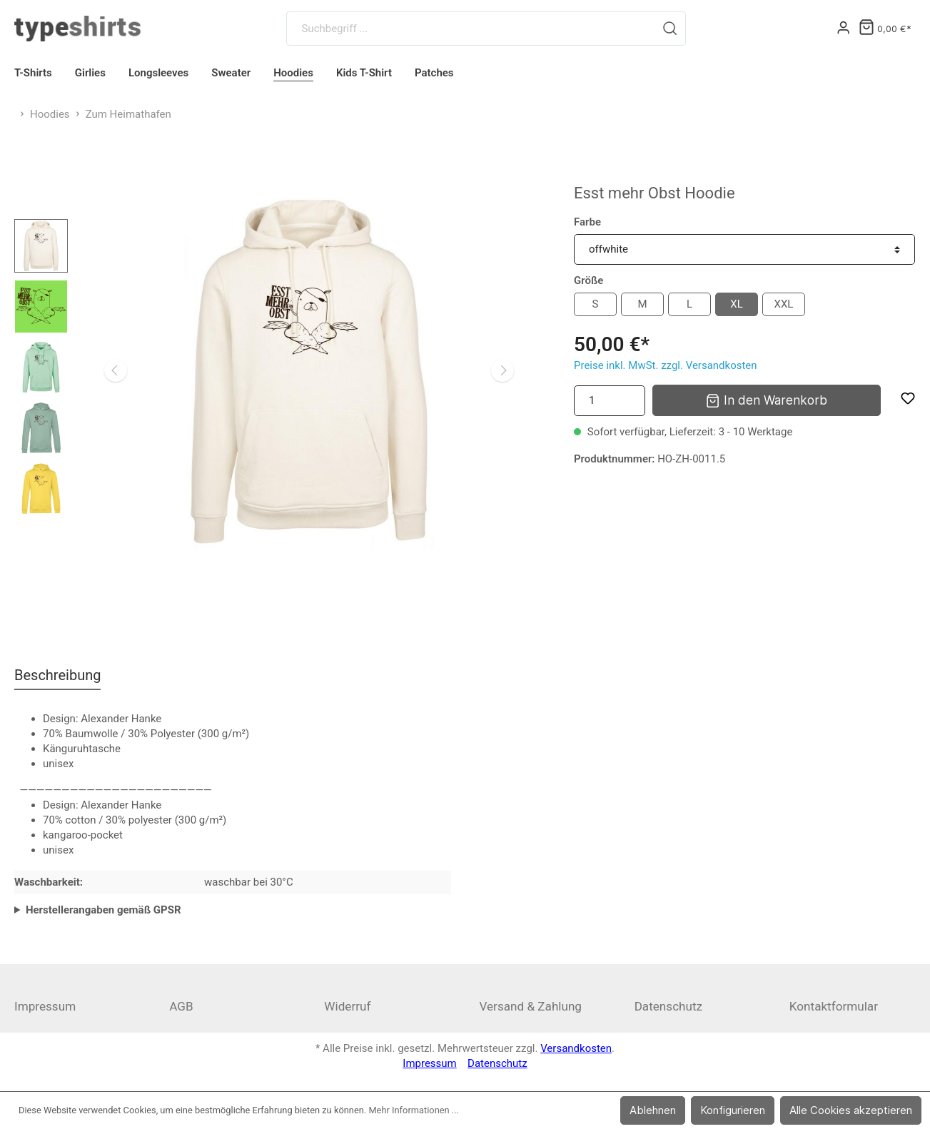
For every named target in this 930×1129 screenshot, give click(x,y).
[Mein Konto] (843, 28)
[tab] (57, 674)
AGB (181, 1006)
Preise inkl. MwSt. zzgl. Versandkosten (665, 365)
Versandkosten (576, 1048)
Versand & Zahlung (530, 1006)
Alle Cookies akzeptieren (850, 1110)
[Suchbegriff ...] (470, 28)
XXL (784, 304)
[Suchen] (670, 28)
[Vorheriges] (115, 370)
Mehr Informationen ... (413, 1110)
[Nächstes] (502, 370)
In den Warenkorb (766, 399)
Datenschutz (668, 1006)
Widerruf (347, 1006)
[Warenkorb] (885, 29)
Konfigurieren (732, 1110)
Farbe (587, 222)
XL (736, 304)
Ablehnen (653, 1110)
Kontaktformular (833, 1006)
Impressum (45, 1006)
